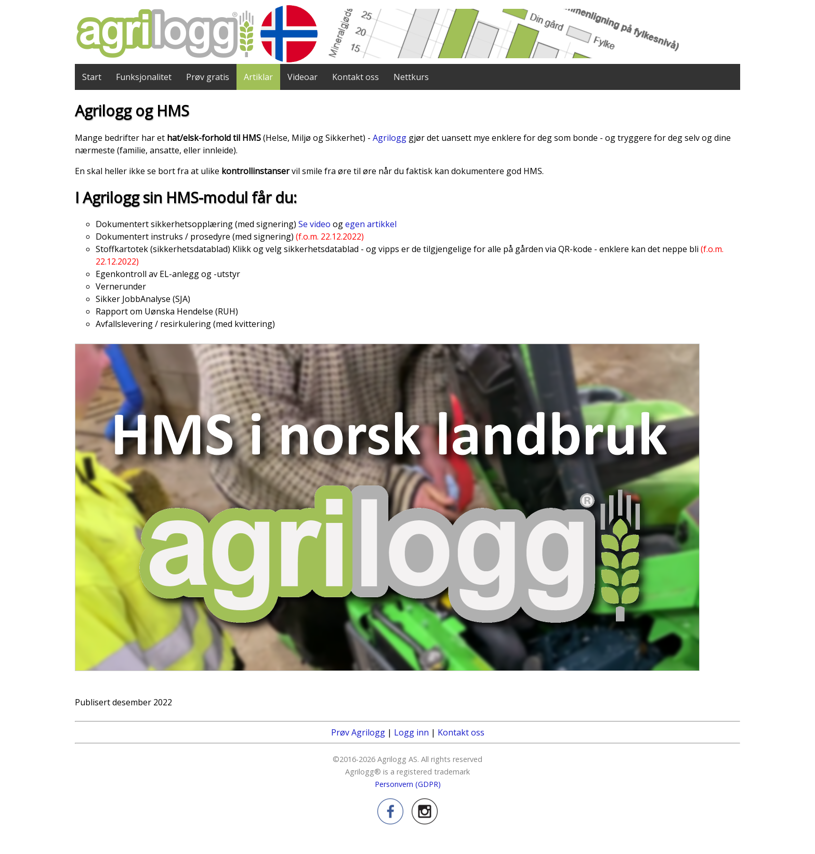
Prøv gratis (207, 77)
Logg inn (411, 732)
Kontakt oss (355, 77)
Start (91, 77)
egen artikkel (371, 224)
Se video (314, 224)
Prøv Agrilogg (358, 732)
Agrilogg (389, 137)
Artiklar (258, 77)
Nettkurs (411, 77)
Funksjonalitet (144, 77)
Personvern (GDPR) (408, 784)
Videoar (302, 77)
